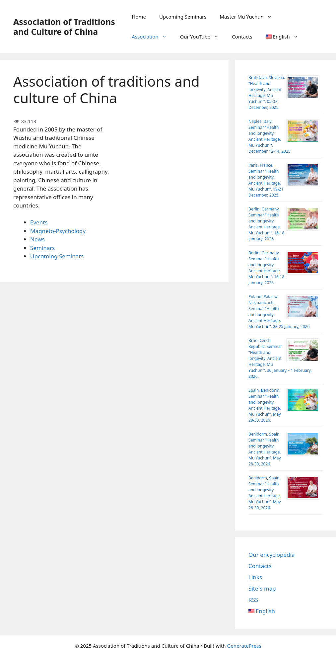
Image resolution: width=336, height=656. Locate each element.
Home (139, 16)
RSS (253, 600)
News (37, 239)
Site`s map (262, 588)
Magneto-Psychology (58, 231)
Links (255, 577)
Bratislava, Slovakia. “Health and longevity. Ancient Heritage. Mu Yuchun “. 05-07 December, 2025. (266, 92)
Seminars (42, 248)
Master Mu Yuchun (249, 17)
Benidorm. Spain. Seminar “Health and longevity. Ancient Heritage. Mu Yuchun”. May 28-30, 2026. (264, 449)
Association (152, 36)
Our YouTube (203, 36)
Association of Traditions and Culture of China (64, 26)
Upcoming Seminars (182, 16)
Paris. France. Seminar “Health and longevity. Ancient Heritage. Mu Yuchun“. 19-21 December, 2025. (265, 180)
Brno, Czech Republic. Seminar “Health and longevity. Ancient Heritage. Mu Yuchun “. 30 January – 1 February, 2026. (280, 358)
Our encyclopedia (271, 554)
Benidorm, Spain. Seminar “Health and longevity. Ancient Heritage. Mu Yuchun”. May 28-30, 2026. (264, 493)
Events (38, 222)
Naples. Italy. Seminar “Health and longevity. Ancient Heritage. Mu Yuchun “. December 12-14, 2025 (269, 136)
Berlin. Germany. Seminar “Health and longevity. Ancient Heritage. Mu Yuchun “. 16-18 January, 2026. (266, 224)
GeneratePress (244, 645)
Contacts (242, 36)
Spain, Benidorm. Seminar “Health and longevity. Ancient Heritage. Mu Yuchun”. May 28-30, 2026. (264, 405)
